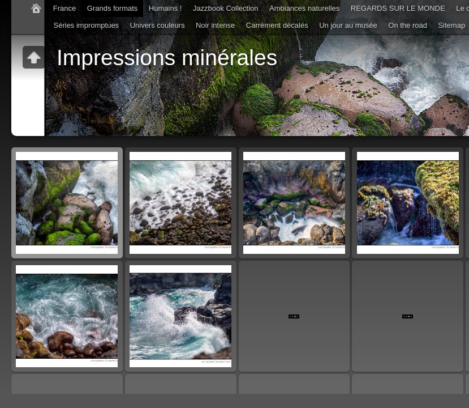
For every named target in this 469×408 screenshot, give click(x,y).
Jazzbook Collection (226, 8)
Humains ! (165, 8)
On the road (407, 25)
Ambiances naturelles (304, 8)
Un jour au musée (348, 25)
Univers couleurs (157, 25)
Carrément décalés (277, 25)
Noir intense (215, 25)
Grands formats (112, 8)
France (64, 8)
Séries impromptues (86, 25)
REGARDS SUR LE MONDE (398, 8)
